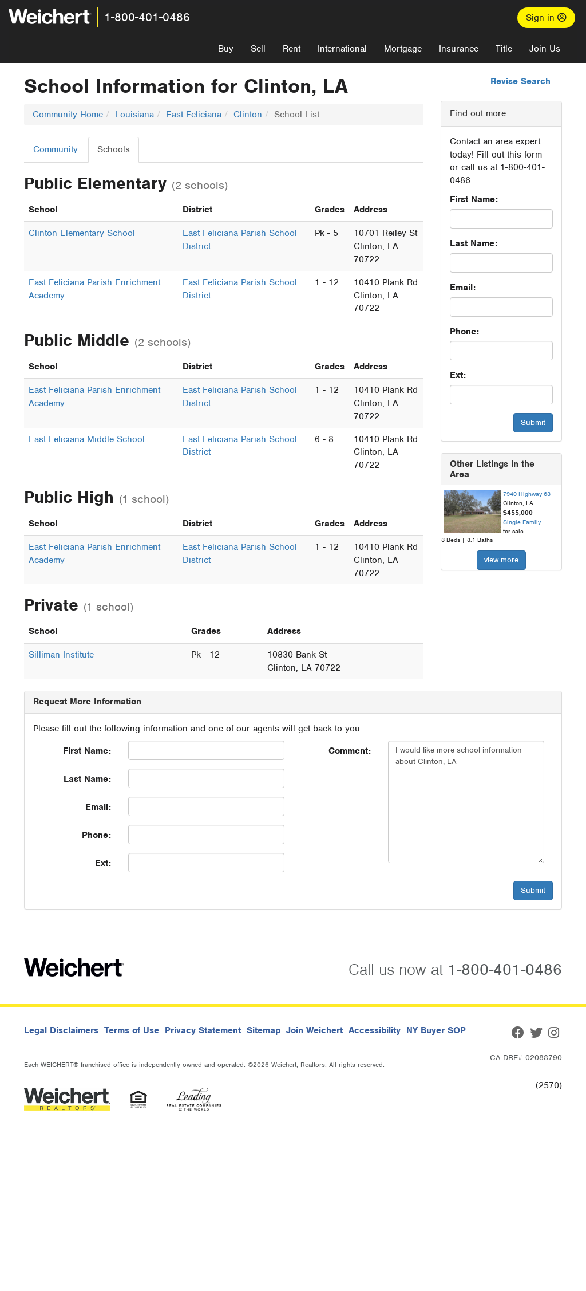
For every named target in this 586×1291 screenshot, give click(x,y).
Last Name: (473, 243)
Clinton (247, 114)
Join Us (544, 48)
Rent (291, 48)
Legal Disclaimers (61, 1030)
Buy (225, 48)
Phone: (464, 331)
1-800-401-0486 (147, 17)
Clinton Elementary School (82, 233)
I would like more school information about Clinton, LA (466, 802)
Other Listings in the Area (492, 469)
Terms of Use (131, 1030)
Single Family (522, 522)
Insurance (458, 48)
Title (504, 48)
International (342, 48)
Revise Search (520, 81)
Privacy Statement (203, 1030)
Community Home (68, 114)
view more (501, 560)
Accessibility (375, 1030)
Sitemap (263, 1030)
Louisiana (134, 114)
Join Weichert (314, 1030)
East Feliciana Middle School (87, 439)
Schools (113, 149)
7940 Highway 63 (527, 494)
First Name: (474, 199)
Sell (258, 48)
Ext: (458, 375)
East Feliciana (193, 114)
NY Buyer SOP (436, 1030)
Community (55, 149)
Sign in (546, 17)
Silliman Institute (61, 654)
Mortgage (403, 48)
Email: (463, 287)
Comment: (349, 751)
